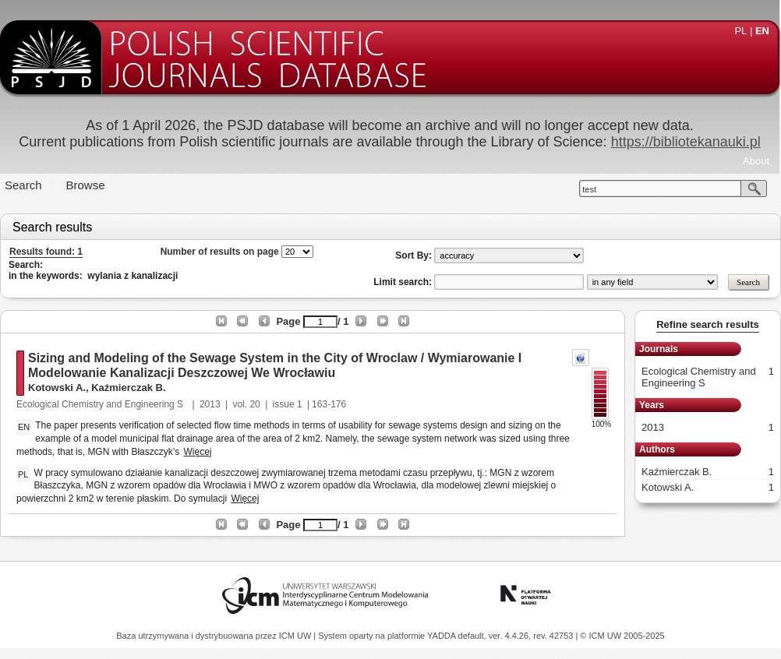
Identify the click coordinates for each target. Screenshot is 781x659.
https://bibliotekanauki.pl (686, 142)
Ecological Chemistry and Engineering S (101, 404)
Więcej (198, 451)
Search (23, 185)
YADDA (442, 635)
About (756, 161)
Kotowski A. (57, 387)
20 (254, 404)
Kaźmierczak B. (128, 387)
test (589, 189)
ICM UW (296, 635)
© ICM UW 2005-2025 (622, 635)
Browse (85, 185)
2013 (210, 404)
